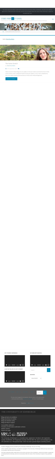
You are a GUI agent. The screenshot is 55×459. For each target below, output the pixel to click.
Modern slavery (5, 428)
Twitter (32, 392)
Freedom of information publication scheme (13, 427)
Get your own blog (36, 446)
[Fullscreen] (23, 365)
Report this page (5, 430)
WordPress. (31, 403)
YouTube (18, 392)
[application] (15, 361)
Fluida (27, 403)
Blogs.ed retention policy (8, 420)
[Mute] (20, 365)
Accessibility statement (7, 425)
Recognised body (17, 441)
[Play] (6, 365)
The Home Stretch (11, 64)
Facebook (25, 392)
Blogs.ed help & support (8, 422)
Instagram (11, 392)
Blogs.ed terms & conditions (9, 417)
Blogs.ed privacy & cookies (8, 419)
